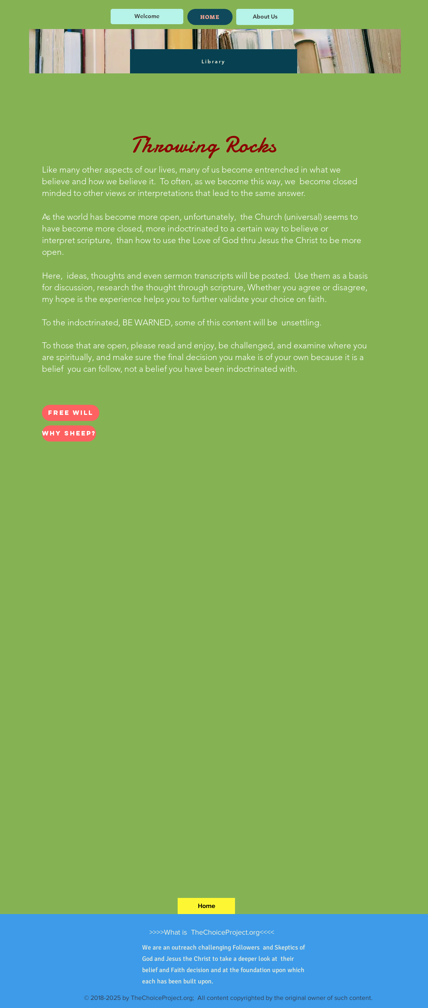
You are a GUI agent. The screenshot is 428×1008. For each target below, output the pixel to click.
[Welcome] (147, 16)
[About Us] (265, 17)
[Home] (206, 906)
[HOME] (210, 17)
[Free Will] (70, 413)
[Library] (213, 61)
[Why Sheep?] (69, 433)
